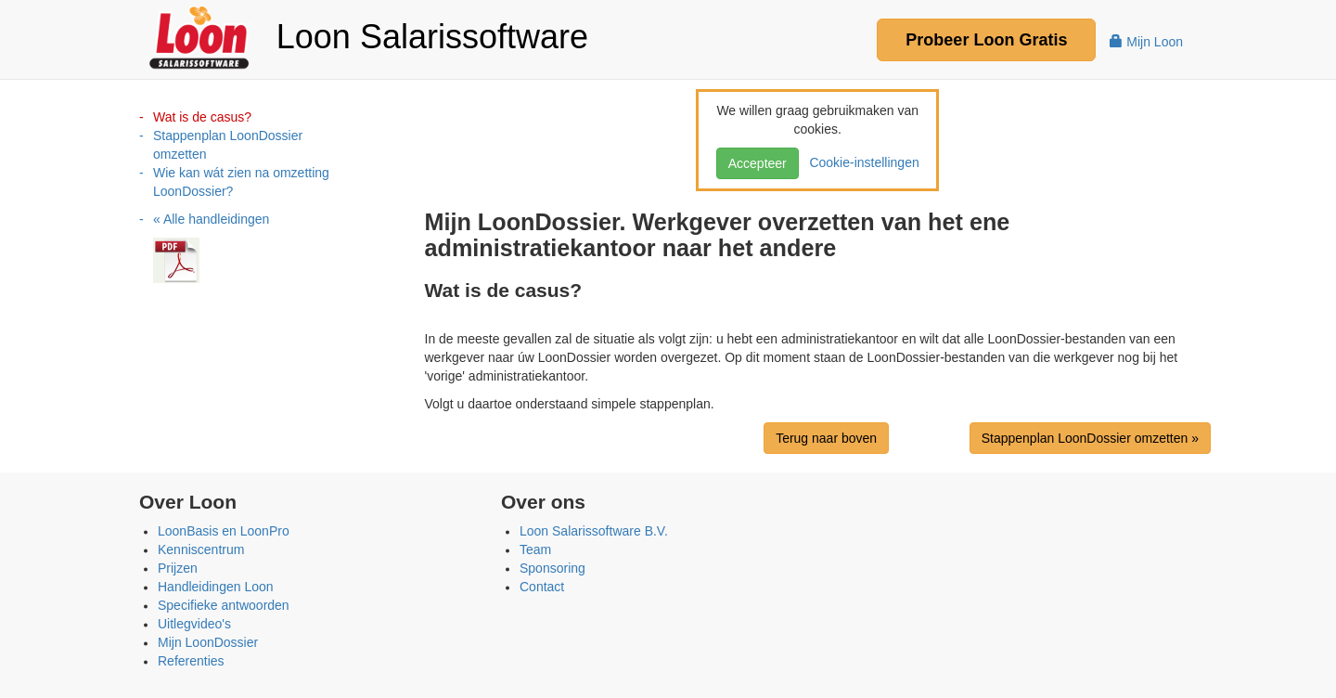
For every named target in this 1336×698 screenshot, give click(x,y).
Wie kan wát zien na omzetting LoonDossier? (241, 182)
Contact (542, 586)
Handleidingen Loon (216, 586)
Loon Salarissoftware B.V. (594, 531)
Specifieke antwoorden (223, 605)
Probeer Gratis (986, 40)
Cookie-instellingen (861, 162)
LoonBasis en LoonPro (223, 531)
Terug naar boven (826, 438)
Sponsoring (552, 568)
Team (535, 549)
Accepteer (757, 163)
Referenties (191, 660)
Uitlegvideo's (194, 623)
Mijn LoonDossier (208, 642)
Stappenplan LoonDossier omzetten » (1090, 438)
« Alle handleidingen (211, 219)
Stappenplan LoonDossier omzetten (227, 145)
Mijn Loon (1146, 41)
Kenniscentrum (201, 549)
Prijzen (178, 568)
